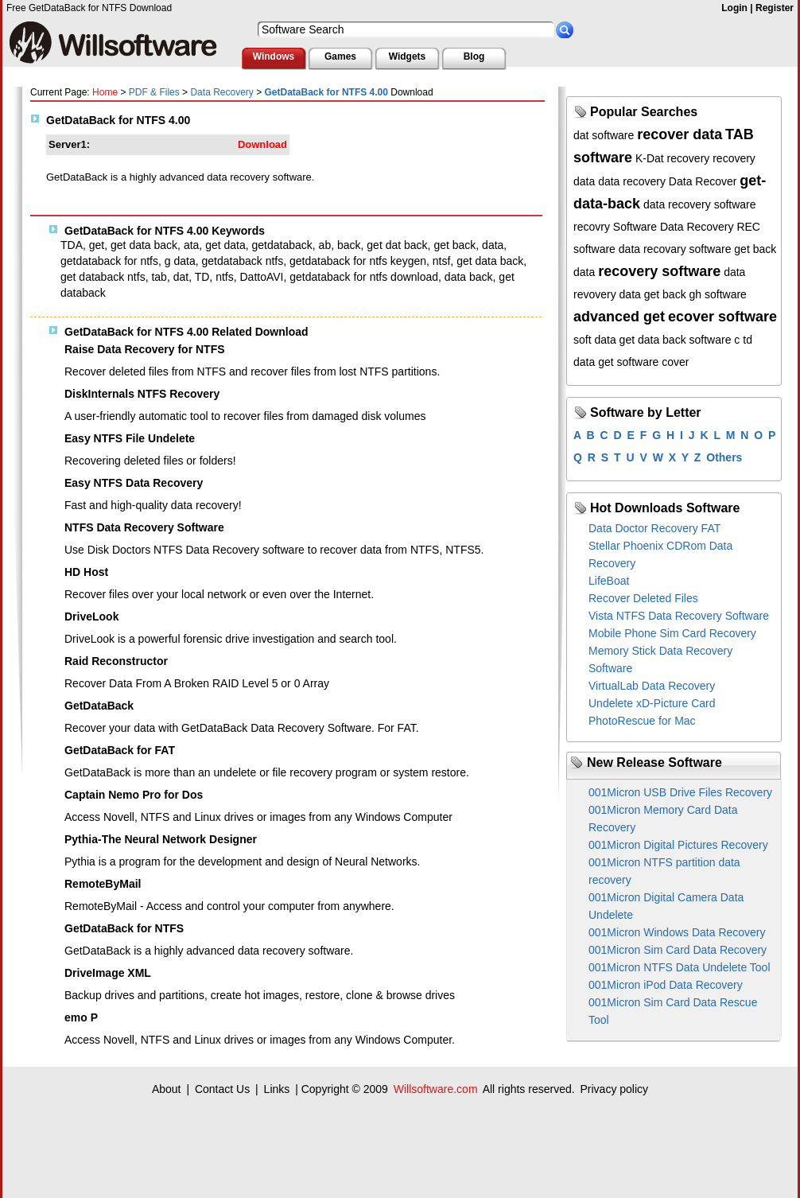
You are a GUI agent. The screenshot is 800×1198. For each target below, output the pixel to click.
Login (734, 8)
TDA (71, 245)
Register (774, 8)
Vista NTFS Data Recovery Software (678, 615)
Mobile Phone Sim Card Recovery (672, 633)
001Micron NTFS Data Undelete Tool (679, 967)
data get (593, 362)
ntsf (442, 261)
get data (225, 245)
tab (158, 276)
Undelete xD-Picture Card (652, 703)
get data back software (675, 339)
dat (180, 276)
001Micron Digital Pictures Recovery (678, 844)
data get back (652, 294)
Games (340, 56)
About (166, 1089)
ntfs (225, 276)
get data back (144, 245)
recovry (591, 226)
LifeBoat (608, 580)
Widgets (407, 56)
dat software (603, 135)
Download (262, 144)
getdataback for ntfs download (363, 276)
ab (325, 245)
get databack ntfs (103, 276)
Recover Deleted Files (643, 598)
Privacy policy (614, 1089)
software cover (653, 362)
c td (743, 339)
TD (202, 276)
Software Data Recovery (673, 226)
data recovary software (675, 249)
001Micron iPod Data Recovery (665, 984)
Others (724, 457)
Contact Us (222, 1089)
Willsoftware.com (436, 1089)
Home (105, 92)
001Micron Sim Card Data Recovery (677, 949)
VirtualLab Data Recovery (651, 685)
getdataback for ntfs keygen (357, 261)
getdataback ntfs (242, 261)
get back (454, 245)
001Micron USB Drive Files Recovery (680, 792)
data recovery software (699, 204)
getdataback (282, 245)
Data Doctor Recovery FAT (654, 528)
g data (180, 261)
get (96, 245)
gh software (718, 294)
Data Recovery (221, 92)
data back (469, 276)
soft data (594, 339)
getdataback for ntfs (109, 261)
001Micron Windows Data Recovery (677, 932)
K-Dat (649, 158)
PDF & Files (154, 92)
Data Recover (703, 181)
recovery (688, 158)
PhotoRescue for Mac (642, 720)
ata (191, 245)
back (349, 245)
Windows (274, 56)
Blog (474, 56)
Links (277, 1089)
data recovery (632, 181)
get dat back (397, 245)
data (492, 245)
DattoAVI (261, 276)
